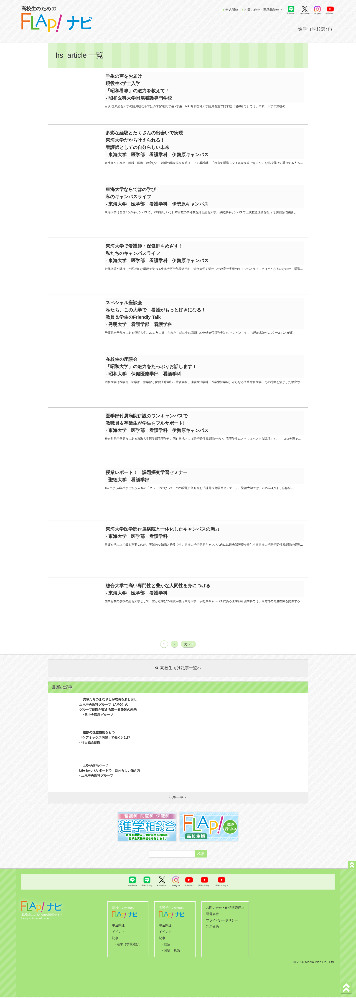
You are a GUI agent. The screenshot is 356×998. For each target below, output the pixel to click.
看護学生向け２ (221, 891)
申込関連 (230, 10)
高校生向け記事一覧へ (178, 673)
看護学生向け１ (204, 891)
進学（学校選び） (316, 29)
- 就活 (167, 946)
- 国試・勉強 (171, 952)
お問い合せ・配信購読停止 (262, 10)
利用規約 (213, 930)
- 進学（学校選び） (129, 946)
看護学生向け (146, 891)
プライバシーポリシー (222, 924)
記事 (116, 940)
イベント (119, 935)
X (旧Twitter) (305, 14)
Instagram (317, 14)
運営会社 (213, 918)
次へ (188, 649)
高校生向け (291, 14)
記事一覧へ (178, 803)
